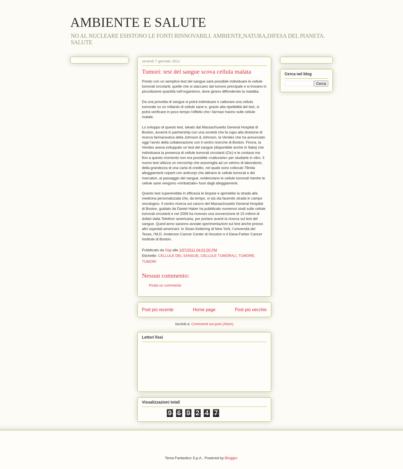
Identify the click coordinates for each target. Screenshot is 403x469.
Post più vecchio (251, 309)
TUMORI (149, 261)
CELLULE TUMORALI (218, 256)
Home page (204, 309)
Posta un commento (165, 285)
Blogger (231, 458)
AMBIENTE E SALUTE (138, 22)
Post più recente (158, 309)
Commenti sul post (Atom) (212, 324)
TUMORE (246, 256)
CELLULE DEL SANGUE (178, 256)
